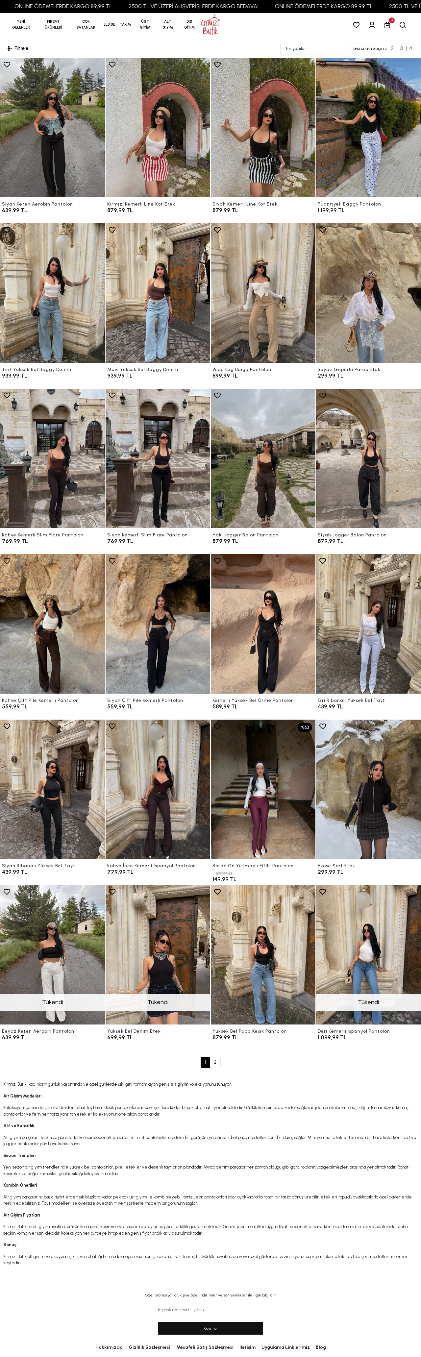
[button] (53, 24)
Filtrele (17, 48)
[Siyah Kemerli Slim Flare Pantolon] (158, 458)
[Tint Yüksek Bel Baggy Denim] (52, 293)
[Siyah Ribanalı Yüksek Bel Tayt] (52, 789)
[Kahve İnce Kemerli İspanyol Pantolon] (158, 789)
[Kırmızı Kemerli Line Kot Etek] (158, 127)
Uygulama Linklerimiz (285, 1347)
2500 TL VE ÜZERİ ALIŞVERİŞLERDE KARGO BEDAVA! (224, 6)
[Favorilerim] (358, 25)
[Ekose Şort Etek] (368, 789)
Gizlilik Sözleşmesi (149, 1347)
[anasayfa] (210, 25)
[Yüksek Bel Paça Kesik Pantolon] (263, 954)
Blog (321, 1347)
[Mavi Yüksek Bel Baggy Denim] (158, 293)
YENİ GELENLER (21, 24)
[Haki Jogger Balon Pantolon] (263, 458)
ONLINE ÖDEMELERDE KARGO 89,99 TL (93, 6)
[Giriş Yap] (373, 25)
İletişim (247, 1347)
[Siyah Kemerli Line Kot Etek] (263, 127)
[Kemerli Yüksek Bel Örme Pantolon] (263, 624)
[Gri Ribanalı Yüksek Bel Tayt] (368, 624)
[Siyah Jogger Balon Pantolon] (368, 458)
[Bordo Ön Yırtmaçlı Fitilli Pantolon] (263, 789)
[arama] (404, 25)
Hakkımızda (109, 1347)
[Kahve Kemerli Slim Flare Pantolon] (52, 458)
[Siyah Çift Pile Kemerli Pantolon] (158, 624)
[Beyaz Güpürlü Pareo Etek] (368, 293)
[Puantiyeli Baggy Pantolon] (368, 127)
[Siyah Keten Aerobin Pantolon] (52, 127)
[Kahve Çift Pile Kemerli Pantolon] (52, 624)
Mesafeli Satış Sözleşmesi (205, 1347)
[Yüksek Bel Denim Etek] (158, 954)
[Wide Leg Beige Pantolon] (263, 293)
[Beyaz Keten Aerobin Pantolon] (52, 954)
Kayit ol (211, 1328)
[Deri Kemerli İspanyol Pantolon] (368, 954)
